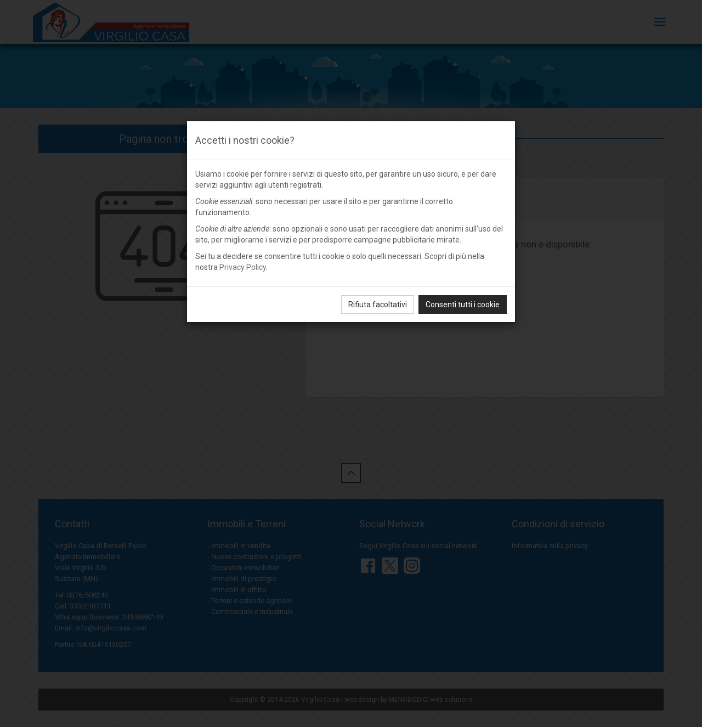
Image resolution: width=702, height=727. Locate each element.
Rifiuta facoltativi (377, 304)
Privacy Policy (242, 267)
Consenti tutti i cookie (463, 304)
